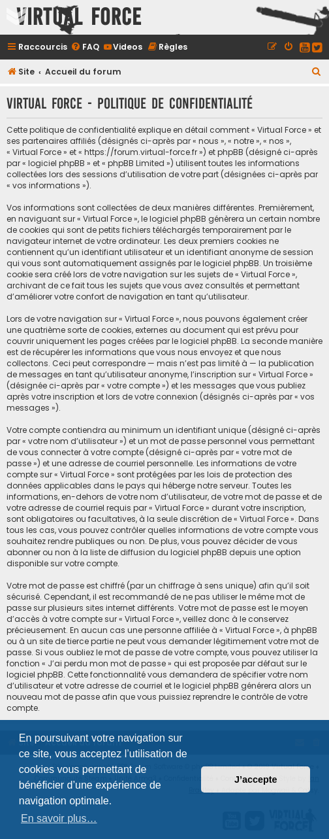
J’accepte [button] (255, 779)
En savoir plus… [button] (59, 818)
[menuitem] (84, 46)
